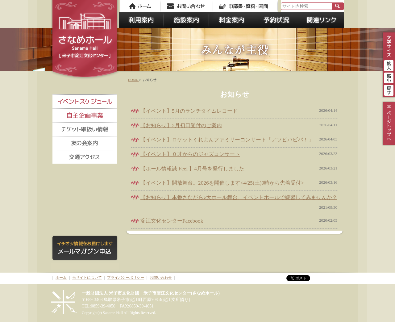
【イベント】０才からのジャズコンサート (190, 154)
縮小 (389, 77)
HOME (133, 80)
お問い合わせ (161, 277)
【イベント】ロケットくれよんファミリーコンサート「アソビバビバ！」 (227, 140)
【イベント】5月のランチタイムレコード (189, 111)
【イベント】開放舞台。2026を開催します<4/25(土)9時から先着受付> (222, 183)
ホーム (61, 277)
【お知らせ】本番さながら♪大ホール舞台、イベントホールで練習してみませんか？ (238, 197)
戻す (389, 89)
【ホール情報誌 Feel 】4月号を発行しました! (193, 169)
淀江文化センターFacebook (171, 221)
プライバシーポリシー (125, 277)
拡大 (389, 65)
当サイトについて (87, 277)
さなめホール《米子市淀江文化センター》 (85, 40)
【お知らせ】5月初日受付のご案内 (181, 125)
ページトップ (388, 123)
